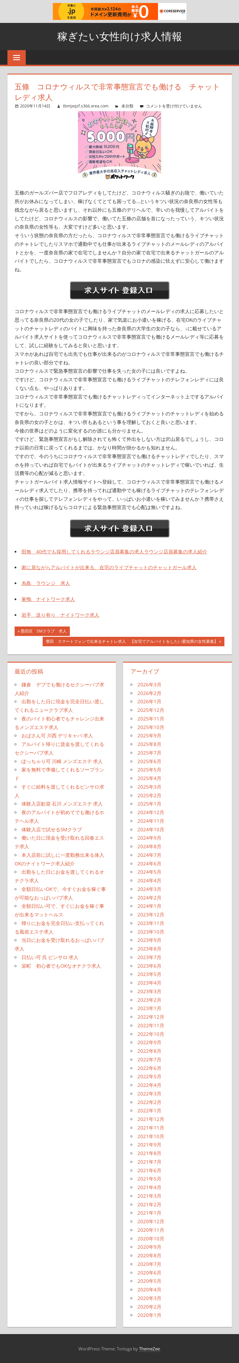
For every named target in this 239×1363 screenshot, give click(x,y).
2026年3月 (149, 684)
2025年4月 (149, 778)
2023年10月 (150, 931)
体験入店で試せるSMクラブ (51, 829)
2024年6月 (149, 863)
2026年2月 (149, 693)
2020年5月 (149, 1281)
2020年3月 (149, 1298)
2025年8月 (149, 744)
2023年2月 (149, 1000)
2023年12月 (150, 914)
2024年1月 (149, 906)
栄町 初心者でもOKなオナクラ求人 (61, 966)
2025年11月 (150, 718)
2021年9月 (149, 1144)
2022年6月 (149, 1068)
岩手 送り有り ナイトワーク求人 (60, 615)
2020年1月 (149, 1315)
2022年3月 (149, 1093)
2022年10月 (150, 1034)
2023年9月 (149, 940)
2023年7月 (149, 957)
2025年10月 (150, 727)
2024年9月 (149, 837)
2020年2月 (149, 1306)
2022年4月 (149, 1085)
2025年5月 (149, 769)
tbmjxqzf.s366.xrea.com (85, 106)
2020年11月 (150, 1230)
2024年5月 (149, 872)
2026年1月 (149, 701)
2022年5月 (149, 1076)
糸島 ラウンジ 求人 (45, 583)
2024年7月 (149, 855)
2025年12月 (150, 710)
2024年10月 (150, 829)
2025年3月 (149, 786)
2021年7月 (149, 1161)
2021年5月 (149, 1178)
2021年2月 (149, 1204)
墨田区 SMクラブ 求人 (43, 631)
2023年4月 (149, 982)
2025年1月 (149, 803)
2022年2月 (149, 1102)
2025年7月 (149, 752)
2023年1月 (149, 1008)
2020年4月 (149, 1289)
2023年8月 (149, 948)
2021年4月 (149, 1187)
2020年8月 (149, 1255)
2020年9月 (149, 1247)
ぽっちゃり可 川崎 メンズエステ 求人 (62, 761)
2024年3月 (149, 889)
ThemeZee (149, 1349)
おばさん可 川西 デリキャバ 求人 (57, 735)
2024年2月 (149, 897)
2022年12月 (150, 1017)
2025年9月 (149, 735)
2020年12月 (150, 1221)
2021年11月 (150, 1127)
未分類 (127, 106)
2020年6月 (149, 1272)
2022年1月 (149, 1110)
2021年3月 (149, 1196)
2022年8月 (149, 1051)
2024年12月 (150, 812)
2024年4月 (149, 880)
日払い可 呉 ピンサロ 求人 (49, 957)
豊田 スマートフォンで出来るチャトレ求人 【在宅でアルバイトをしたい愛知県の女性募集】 (132, 642)
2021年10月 (150, 1136)
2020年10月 (150, 1238)
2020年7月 (149, 1264)
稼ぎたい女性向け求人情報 (119, 36)
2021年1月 (149, 1212)
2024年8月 (149, 846)
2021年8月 (149, 1153)
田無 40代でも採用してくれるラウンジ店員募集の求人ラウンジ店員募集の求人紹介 (114, 551)
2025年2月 (149, 795)
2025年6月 (149, 761)
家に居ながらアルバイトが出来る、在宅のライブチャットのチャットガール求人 (109, 567)
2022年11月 (150, 1025)
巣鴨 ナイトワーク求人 (48, 599)
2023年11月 (150, 923)
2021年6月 (149, 1170)
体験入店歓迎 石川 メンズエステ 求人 (62, 803)
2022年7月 (149, 1059)
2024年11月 (150, 821)
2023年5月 (149, 974)
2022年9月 (149, 1042)
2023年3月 (149, 991)
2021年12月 (150, 1119)
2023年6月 (149, 966)
